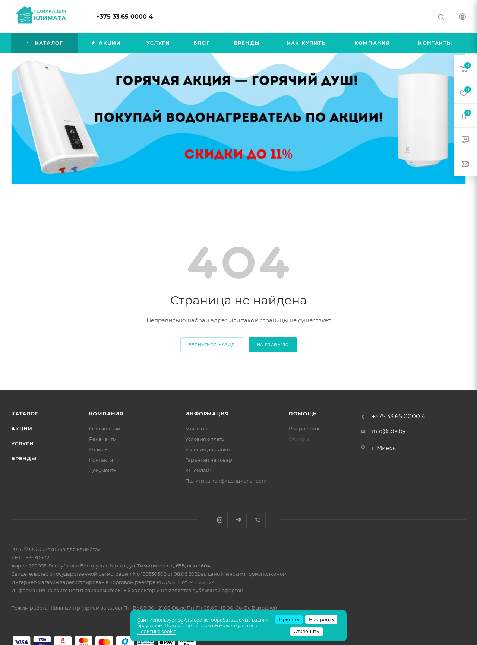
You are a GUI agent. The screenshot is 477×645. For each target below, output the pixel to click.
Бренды (24, 458)
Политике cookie (156, 631)
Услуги (22, 443)
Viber (258, 520)
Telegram (239, 520)
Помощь (303, 414)
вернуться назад (212, 344)
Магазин (196, 428)
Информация (207, 414)
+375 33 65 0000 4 (124, 16)
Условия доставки (207, 449)
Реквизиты (103, 439)
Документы (103, 470)
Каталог (24, 414)
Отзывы (98, 449)
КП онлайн (199, 470)
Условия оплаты (205, 439)
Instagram (220, 520)
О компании (104, 428)
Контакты (101, 460)
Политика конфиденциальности (226, 481)
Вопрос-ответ (306, 428)
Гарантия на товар (208, 460)
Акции (21, 428)
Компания (106, 414)
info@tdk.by (388, 430)
